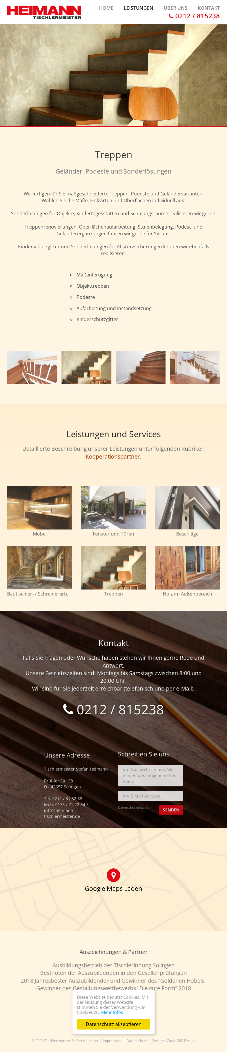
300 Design (186, 1040)
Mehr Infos (112, 1012)
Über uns (175, 8)
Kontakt (209, 8)
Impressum (112, 1040)
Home (106, 8)
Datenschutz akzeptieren (114, 1024)
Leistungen (138, 8)
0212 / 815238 (194, 15)
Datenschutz (137, 1040)
